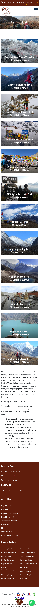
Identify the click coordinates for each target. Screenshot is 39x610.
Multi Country (25, 578)
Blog (3, 528)
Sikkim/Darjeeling (7, 560)
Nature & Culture (26, 549)
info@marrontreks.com (12, 476)
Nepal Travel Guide (8, 506)
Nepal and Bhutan (26, 560)
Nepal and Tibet (7, 564)
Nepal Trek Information (9, 513)
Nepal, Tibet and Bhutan (28, 564)
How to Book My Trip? (9, 535)
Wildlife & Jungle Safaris (28, 575)
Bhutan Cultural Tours (27, 552)
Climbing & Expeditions (9, 575)
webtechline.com (23, 606)
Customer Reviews (8, 532)
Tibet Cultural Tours (27, 556)
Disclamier (5, 524)
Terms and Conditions (9, 520)
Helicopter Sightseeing (9, 552)
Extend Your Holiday (8, 578)
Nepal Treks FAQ (7, 517)
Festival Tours (24, 567)
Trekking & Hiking (7, 549)
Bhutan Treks (6, 556)
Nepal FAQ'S (6, 509)
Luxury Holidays (25, 571)
